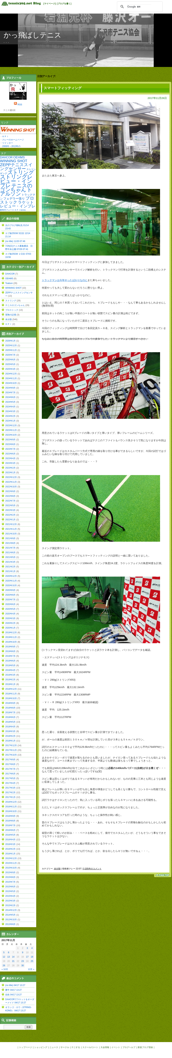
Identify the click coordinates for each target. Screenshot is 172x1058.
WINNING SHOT (13, 161)
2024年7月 (10, 392)
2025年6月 (10, 359)
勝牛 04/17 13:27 (13, 990)
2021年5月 (10, 557)
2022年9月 (10, 491)
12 (4, 957)
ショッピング (40, 1047)
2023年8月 (10, 444)
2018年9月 (10, 703)
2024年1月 (10, 421)
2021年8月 (10, 543)
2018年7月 (10, 712)
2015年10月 (11, 868)
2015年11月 (11, 863)
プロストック (17, 200)
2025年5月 (10, 364)
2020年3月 (10, 618)
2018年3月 (10, 731)
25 (32, 961)
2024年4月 (10, 406)
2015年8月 (10, 877)
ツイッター (7, 143)
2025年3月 (10, 369)
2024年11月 (11, 378)
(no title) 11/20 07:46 (15, 241)
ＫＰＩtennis (20, 210)
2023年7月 (10, 449)
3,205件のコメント (92, 868)
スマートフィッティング (62, 88)
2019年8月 (10, 651)
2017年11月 (11, 750)
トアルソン (16, 192)
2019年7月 (10, 656)
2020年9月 (10, 590)
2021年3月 (10, 562)
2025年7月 (10, 355)
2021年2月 (10, 566)
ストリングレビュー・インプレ (16, 181)
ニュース (53, 1047)
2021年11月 (11, 529)
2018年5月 (10, 722)
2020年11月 (11, 580)
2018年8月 (10, 708)
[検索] (139, 7)
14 (13, 957)
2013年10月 (11, 919)
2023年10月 (11, 435)
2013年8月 (10, 924)
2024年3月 (10, 411)
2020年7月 (10, 599)
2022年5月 (10, 505)
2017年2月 (10, 792)
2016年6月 (10, 830)
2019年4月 (10, 670)
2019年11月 (11, 637)
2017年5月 (10, 778)
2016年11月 (11, 806)
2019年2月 (10, 679)
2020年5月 (10, 609)
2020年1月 (10, 628)
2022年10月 (11, 486)
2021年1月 (10, 571)
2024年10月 (11, 383)
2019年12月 (11, 632)
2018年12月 (11, 689)
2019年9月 (10, 646)
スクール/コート (90, 1047)
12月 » (31, 969)
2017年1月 (10, 797)
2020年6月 (10, 604)
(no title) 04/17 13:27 (15, 985)
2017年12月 (11, 745)
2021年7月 (10, 548)
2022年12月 (11, 477)
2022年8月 (10, 496)
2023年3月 (10, 463)
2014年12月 (11, 910)
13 (8, 957)
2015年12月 (11, 858)
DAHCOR (6, 157)
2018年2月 (10, 736)
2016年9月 (10, 816)
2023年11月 (11, 430)
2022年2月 (10, 515)
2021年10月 (11, 533)
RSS (20, 104)
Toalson (9, 283)
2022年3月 (10, 510)
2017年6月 (10, 773)
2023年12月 (11, 425)
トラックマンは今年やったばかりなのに (64, 280)
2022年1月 (10, 519)
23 (22, 961)
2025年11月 (11, 350)
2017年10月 (11, 755)
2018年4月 (10, 726)
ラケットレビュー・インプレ (17, 204)
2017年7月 (10, 769)
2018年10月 (11, 698)
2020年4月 (10, 613)
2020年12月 (11, 576)
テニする (75, 1047)
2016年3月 (10, 844)
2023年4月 (10, 458)
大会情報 (104, 1047)
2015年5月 (10, 891)
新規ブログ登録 (145, 1047)
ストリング (21, 172)
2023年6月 (10, 453)
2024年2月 (10, 416)
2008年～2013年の (11, 146)
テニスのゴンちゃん (16, 188)
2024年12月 (11, 373)
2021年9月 (10, 538)
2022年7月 (10, 501)
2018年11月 (11, 693)
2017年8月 (10, 764)
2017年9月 (10, 759)
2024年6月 (10, 397)
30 (22, 965)
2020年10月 (11, 585)
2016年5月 (10, 835)
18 (32, 957)
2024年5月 (10, 402)
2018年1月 (10, 740)
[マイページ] (49, 3)
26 (4, 965)
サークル (64, 1047)
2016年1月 (10, 853)
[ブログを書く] (64, 3)
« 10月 (5, 969)
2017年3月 (10, 788)
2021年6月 (10, 552)
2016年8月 (10, 820)
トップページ (25, 1047)
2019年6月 (10, 660)
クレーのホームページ (13, 139)
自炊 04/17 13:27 (13, 994)
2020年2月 (10, 623)
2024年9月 (10, 388)
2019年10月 (11, 642)
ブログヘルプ (128, 1047)
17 (27, 957)
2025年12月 (11, 345)
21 (13, 961)
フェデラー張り (14, 198)
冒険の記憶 (10, 314)
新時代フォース (7, 210)
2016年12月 (11, 802)
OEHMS (19, 157)
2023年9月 (10, 439)
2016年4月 (10, 839)
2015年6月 (10, 886)
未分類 (57, 868)
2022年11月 (11, 482)
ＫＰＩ (5, 136)
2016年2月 (10, 849)
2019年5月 (10, 665)
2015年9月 (10, 872)
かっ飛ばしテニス (32, 35)
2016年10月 (11, 811)
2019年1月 (10, 684)
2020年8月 (10, 595)
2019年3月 (10, 675)
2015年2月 (10, 905)
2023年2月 (10, 468)
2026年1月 (10, 341)
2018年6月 (10, 717)
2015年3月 (10, 900)
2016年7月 (10, 825)
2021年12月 (11, 524)
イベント (115, 1047)
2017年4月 (10, 783)
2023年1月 (10, 472)
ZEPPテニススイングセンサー (16, 166)
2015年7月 (10, 882)
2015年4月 (10, 896)
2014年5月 (10, 915)
